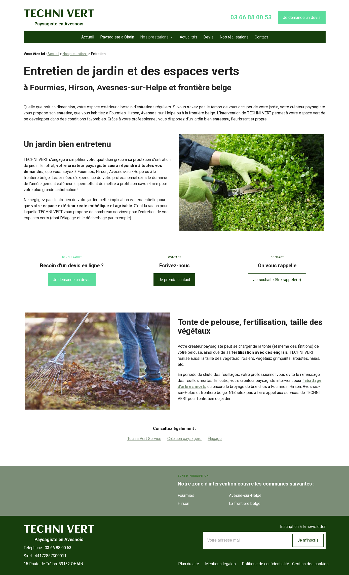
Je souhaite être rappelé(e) (277, 279)
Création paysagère (184, 438)
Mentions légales (220, 563)
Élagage (215, 438)
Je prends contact (174, 279)
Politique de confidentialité (265, 563)
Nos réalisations (234, 37)
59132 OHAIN (53, 563)
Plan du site (188, 563)
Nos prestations (154, 37)
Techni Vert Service (144, 438)
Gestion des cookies (310, 563)
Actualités (188, 37)
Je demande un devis (302, 17)
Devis (208, 37)
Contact (261, 37)
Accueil (87, 37)
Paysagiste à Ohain (117, 37)
